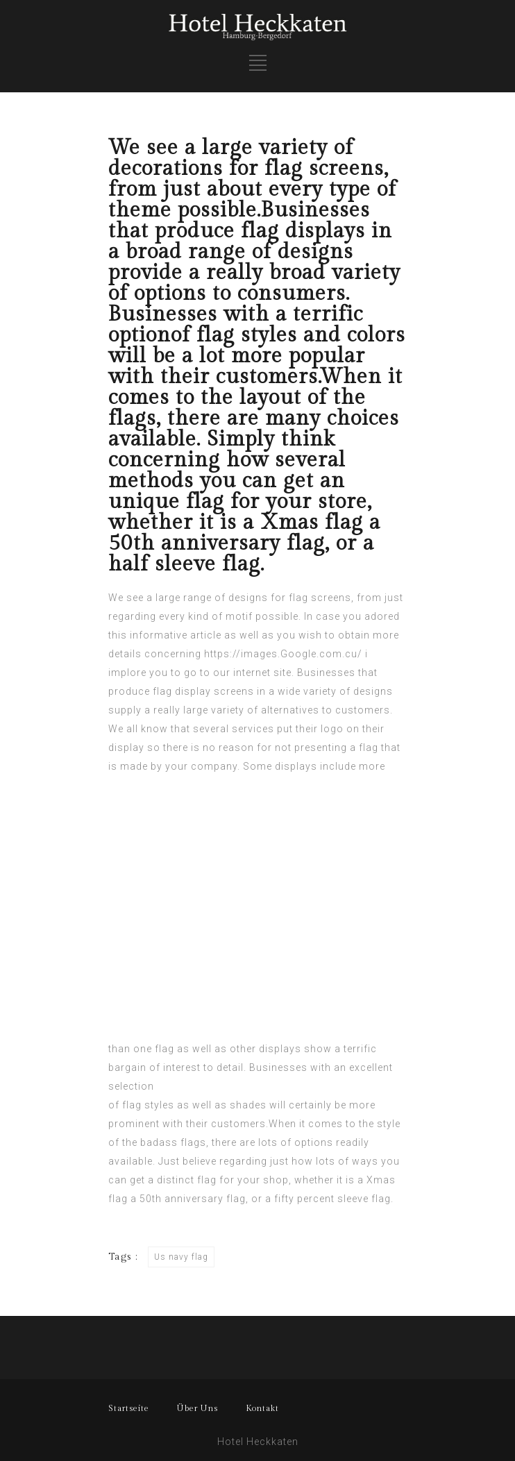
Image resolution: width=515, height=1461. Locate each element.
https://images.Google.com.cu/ (283, 653)
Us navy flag (181, 1257)
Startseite (128, 1408)
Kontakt (262, 1408)
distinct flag (187, 1179)
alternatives (290, 710)
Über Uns (197, 1408)
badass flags (173, 1142)
